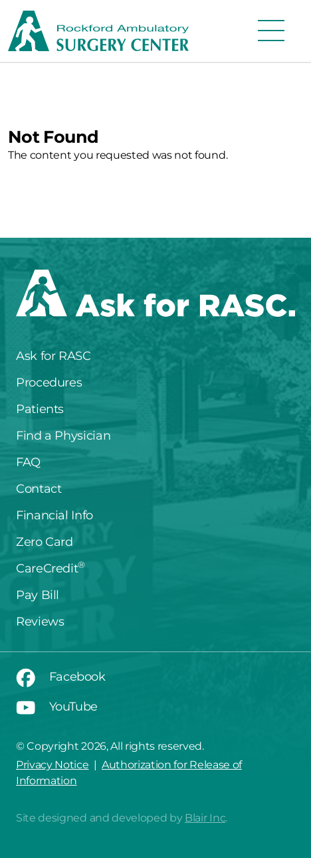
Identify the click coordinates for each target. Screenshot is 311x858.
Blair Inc (205, 818)
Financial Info (54, 515)
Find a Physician (63, 435)
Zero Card (44, 542)
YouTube (57, 706)
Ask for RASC (53, 356)
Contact (38, 488)
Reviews (40, 621)
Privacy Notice (52, 764)
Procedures (49, 382)
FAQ (28, 462)
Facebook (61, 676)
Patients (40, 409)
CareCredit (50, 568)
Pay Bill (37, 595)
